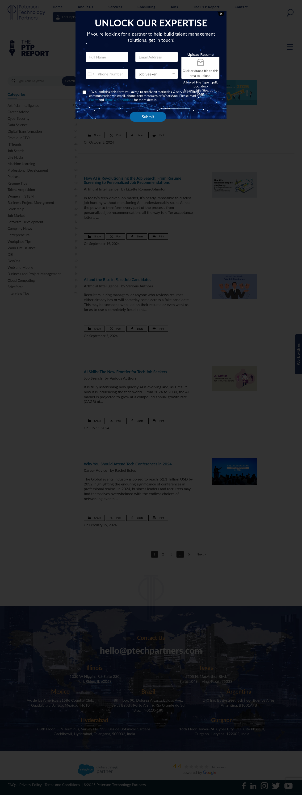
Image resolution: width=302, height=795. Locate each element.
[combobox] (91, 74)
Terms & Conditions (119, 100)
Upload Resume (200, 54)
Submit (148, 116)
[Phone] (107, 74)
